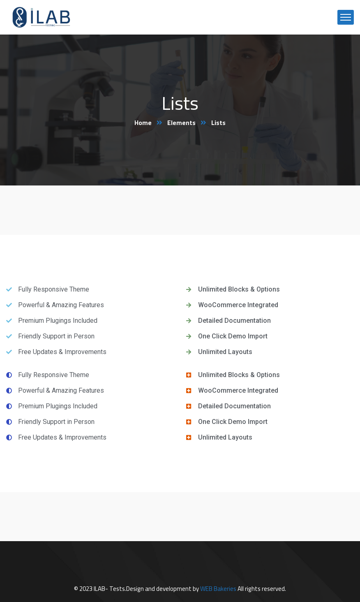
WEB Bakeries (218, 589)
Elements (182, 122)
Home (143, 122)
